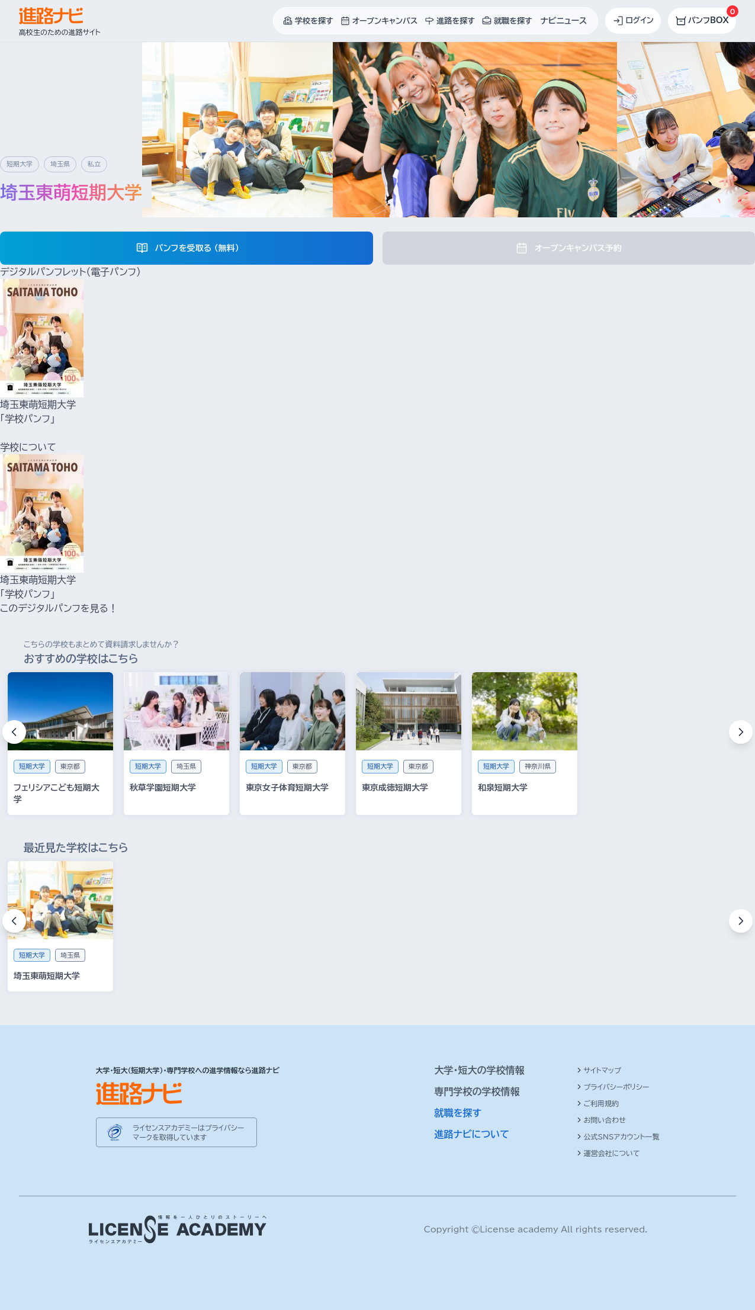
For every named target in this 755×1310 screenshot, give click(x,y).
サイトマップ (599, 1070)
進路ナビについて (472, 1134)
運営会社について (608, 1153)
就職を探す (458, 1113)
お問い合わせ (601, 1119)
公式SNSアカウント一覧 (618, 1136)
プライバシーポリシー (613, 1086)
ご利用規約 (598, 1103)
